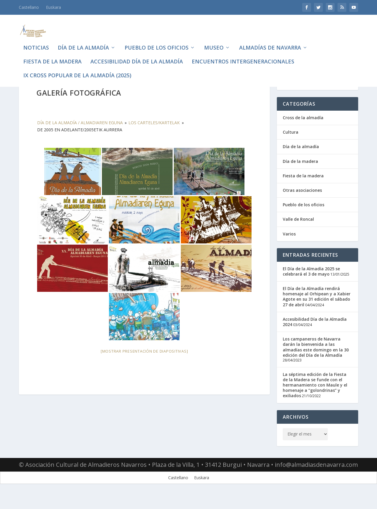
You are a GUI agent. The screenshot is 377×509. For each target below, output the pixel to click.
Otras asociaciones (302, 206)
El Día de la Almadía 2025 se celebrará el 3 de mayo (311, 287)
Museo (214, 41)
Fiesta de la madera (52, 55)
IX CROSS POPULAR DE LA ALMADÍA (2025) (77, 69)
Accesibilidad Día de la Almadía (136, 55)
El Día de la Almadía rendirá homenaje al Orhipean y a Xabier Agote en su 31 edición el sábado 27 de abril (316, 313)
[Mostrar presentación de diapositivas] (144, 367)
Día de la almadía (83, 41)
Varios (289, 250)
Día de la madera (300, 177)
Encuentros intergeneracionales (243, 55)
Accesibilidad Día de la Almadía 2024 (315, 338)
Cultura (290, 148)
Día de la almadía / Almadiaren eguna (80, 139)
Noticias (36, 41)
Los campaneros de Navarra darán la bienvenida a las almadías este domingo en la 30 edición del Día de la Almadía (316, 363)
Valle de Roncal (298, 235)
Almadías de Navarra (270, 41)
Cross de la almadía (303, 134)
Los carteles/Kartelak (154, 139)
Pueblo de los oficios (156, 41)
